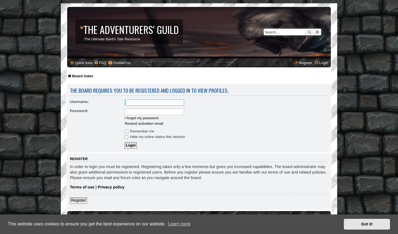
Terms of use (82, 187)
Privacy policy (111, 187)
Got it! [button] (367, 224)
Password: (79, 111)
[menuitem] (100, 63)
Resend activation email (144, 123)
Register (78, 200)
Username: (79, 102)
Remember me (139, 131)
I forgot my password (141, 118)
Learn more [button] (179, 224)
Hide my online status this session (155, 137)
